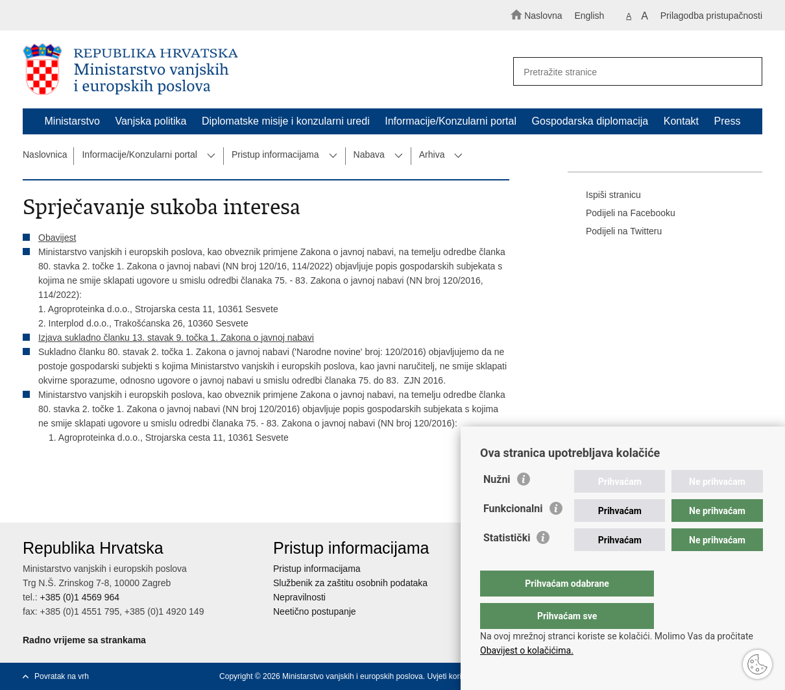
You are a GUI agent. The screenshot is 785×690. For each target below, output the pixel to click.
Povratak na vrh (61, 676)
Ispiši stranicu (604, 195)
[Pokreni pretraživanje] (747, 72)
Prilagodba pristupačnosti (711, 15)
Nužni (497, 505)
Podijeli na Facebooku (621, 213)
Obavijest (57, 237)
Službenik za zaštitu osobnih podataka (350, 583)
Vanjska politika (150, 121)
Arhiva (432, 154)
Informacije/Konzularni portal (450, 121)
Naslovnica (45, 154)
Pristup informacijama (275, 154)
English (589, 15)
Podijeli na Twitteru (615, 232)
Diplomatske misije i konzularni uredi (286, 121)
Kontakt (681, 121)
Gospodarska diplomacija (590, 121)
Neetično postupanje (314, 611)
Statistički (506, 564)
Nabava (369, 154)
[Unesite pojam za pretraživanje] (631, 71)
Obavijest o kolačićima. (527, 650)
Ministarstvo (72, 121)
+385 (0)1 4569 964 (79, 597)
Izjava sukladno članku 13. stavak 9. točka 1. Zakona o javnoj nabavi (176, 337)
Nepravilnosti (299, 597)
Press (727, 121)
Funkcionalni (513, 534)
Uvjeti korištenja (454, 676)
